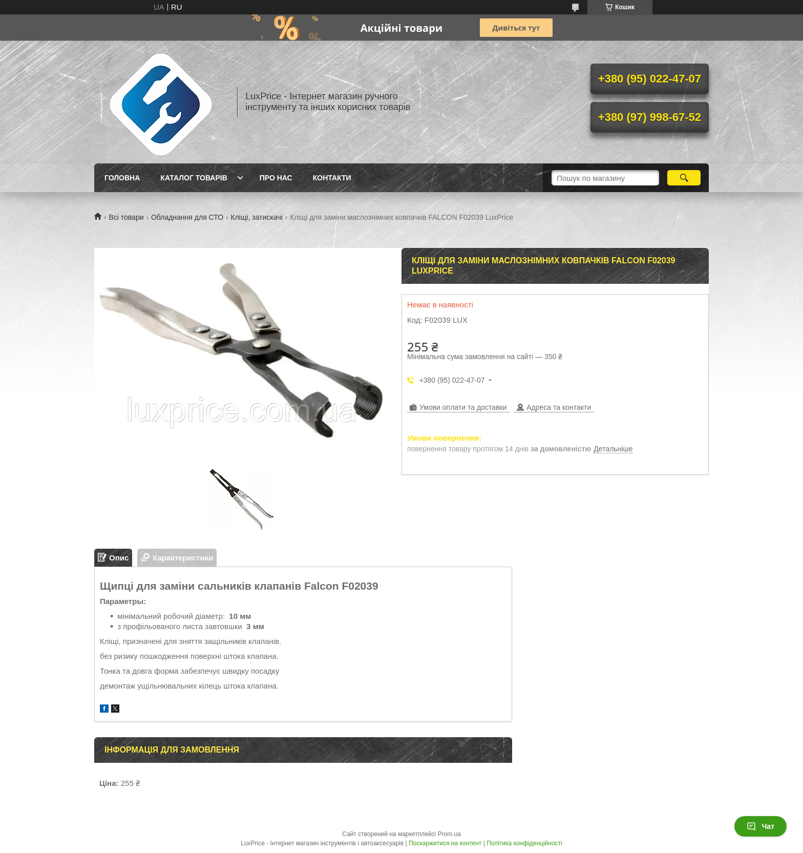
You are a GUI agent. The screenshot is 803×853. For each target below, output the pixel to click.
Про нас (276, 178)
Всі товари (126, 217)
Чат (760, 826)
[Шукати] (684, 177)
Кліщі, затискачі (257, 217)
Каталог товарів (193, 178)
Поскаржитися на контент (445, 843)
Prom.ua (449, 834)
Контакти (332, 178)
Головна (122, 178)
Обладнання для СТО (187, 217)
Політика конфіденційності (524, 843)
